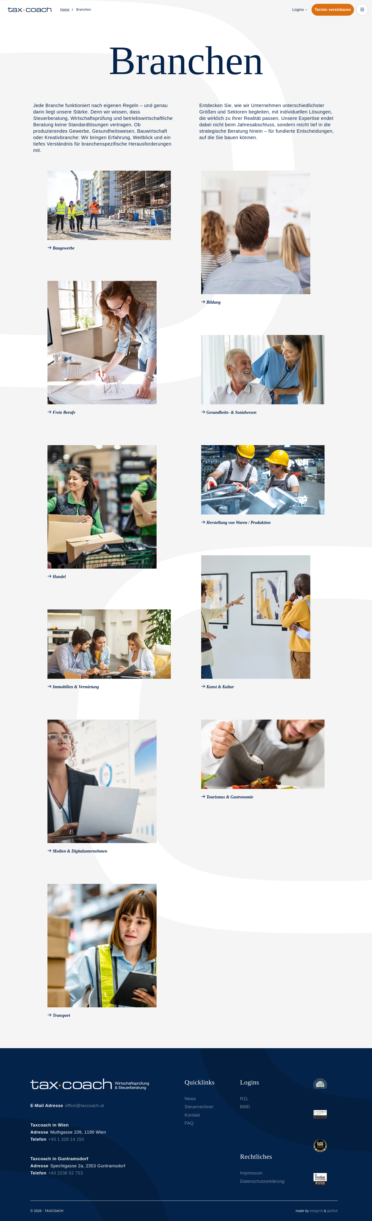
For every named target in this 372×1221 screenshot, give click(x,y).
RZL (244, 1102)
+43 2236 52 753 (65, 1177)
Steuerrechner (199, 1111)
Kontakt (192, 1119)
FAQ (189, 1127)
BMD (245, 1111)
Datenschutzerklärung (262, 1185)
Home (65, 9)
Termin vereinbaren (333, 10)
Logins (298, 10)
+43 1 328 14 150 (66, 1143)
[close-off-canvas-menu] (362, 10)
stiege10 (316, 1211)
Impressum (251, 1177)
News (190, 1102)
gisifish (332, 1211)
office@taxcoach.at (84, 1110)
